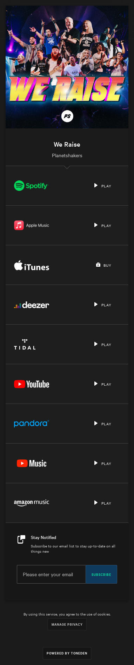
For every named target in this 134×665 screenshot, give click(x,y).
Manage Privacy (67, 624)
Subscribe (101, 574)
